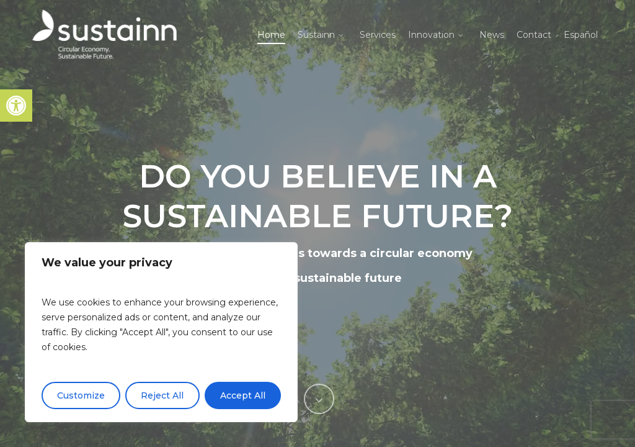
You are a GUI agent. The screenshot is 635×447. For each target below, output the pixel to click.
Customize (81, 395)
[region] (161, 332)
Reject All (162, 395)
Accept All (242, 395)
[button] (16, 105)
